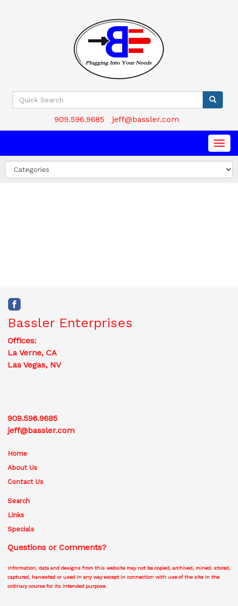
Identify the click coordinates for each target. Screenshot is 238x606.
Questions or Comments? (57, 547)
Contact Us (25, 482)
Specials (21, 529)
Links (16, 515)
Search (19, 501)
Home (17, 453)
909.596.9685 (79, 119)
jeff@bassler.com (145, 119)
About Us (22, 467)
